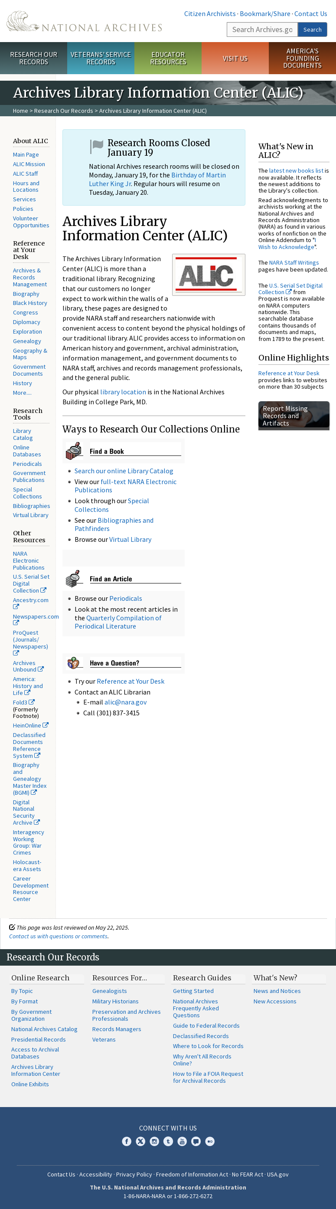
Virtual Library (31, 515)
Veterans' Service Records (101, 58)
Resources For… (119, 977)
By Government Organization (31, 1015)
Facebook (126, 1141)
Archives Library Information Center (35, 1070)
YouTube (182, 1141)
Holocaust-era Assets (27, 865)
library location (123, 391)
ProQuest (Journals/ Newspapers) (30, 642)
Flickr (210, 1141)
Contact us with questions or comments (58, 936)
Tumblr (168, 1141)
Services (24, 199)
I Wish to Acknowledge (287, 243)
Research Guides (202, 977)
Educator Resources (168, 58)
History (22, 383)
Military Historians (115, 1001)
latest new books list (296, 170)
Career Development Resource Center (31, 889)
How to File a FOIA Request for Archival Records (208, 1077)
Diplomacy (26, 322)
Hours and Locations (26, 186)
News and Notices (277, 991)
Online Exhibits (30, 1084)
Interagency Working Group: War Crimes (28, 842)
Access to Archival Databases (35, 1052)
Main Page (26, 154)
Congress (25, 312)
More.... (22, 392)
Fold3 (24, 702)
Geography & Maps (30, 354)
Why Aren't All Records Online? (202, 1059)
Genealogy (27, 341)
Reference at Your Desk (130, 681)
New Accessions (275, 1001)
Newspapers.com (36, 619)
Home (20, 111)
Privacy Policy (134, 1174)
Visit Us (235, 58)
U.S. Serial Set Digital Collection (290, 289)
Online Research (40, 977)
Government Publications (29, 476)
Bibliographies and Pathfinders (114, 524)
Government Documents (29, 370)
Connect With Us (168, 1128)
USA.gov (278, 1174)
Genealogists (109, 991)
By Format (24, 1001)
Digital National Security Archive (26, 812)
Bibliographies (31, 506)
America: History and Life (28, 686)
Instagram (154, 1141)
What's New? (275, 977)
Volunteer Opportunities (31, 221)
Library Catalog (23, 434)
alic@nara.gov (125, 702)
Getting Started (193, 991)
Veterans (104, 1039)
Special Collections (27, 492)
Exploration (27, 331)
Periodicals (27, 464)
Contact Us (310, 13)
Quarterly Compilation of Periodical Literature (118, 621)
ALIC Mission (29, 164)
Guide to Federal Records (206, 1025)
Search (312, 29)
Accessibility (95, 1174)
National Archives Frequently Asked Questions (196, 1008)
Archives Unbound (28, 666)
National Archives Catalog (44, 1029)
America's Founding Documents (302, 58)
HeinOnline (31, 725)
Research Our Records (33, 58)
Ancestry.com (31, 603)
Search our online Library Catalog (124, 470)
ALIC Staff (25, 173)
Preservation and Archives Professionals (126, 1015)
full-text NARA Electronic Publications (125, 485)
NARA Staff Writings (294, 262)
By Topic (22, 991)
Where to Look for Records (208, 1046)
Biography (26, 294)
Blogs (196, 1141)
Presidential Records (38, 1039)
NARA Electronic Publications (29, 560)
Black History (30, 303)
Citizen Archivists (210, 13)
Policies (23, 209)
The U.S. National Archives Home (84, 21)
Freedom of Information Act (192, 1174)
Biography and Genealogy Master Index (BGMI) (29, 778)
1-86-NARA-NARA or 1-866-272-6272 (168, 1196)
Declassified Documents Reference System (29, 745)
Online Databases (27, 450)
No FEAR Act (247, 1174)
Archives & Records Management (30, 277)
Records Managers (116, 1029)
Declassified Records (201, 1036)
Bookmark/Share (265, 13)
